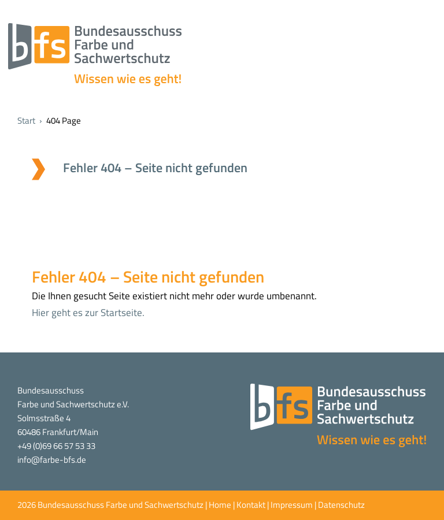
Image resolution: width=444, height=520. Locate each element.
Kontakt (250, 504)
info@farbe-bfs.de (51, 459)
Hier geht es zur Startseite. (88, 312)
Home (220, 504)
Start (26, 120)
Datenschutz (341, 504)
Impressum (292, 504)
